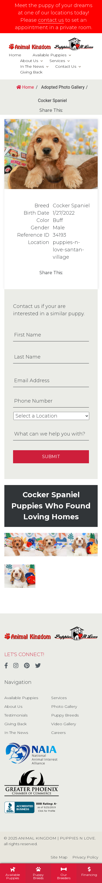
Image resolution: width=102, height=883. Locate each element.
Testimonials (15, 715)
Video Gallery (63, 723)
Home (15, 55)
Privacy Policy (85, 857)
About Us (29, 60)
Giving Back (31, 72)
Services (57, 60)
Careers (58, 732)
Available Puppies (49, 55)
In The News (32, 66)
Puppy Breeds (65, 715)
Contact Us (65, 66)
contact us (51, 20)
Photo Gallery (64, 706)
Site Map (59, 857)
